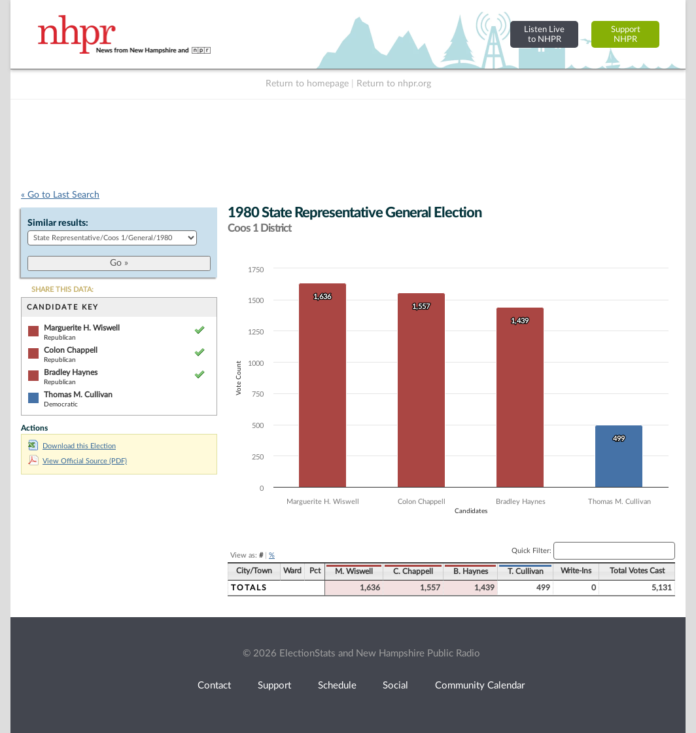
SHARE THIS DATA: (62, 289)
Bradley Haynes (70, 372)
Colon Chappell (70, 350)
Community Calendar (480, 685)
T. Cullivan (526, 571)
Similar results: (57, 223)
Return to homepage (307, 83)
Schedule (337, 685)
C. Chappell (413, 571)
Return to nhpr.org (394, 83)
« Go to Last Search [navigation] (60, 195)
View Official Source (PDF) (77, 461)
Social (395, 685)
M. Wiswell (354, 571)
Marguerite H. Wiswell (82, 328)
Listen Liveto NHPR (544, 34)
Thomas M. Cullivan (78, 395)
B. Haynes (470, 571)
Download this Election (72, 446)
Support (274, 685)
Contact (214, 685)
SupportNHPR (625, 34)
